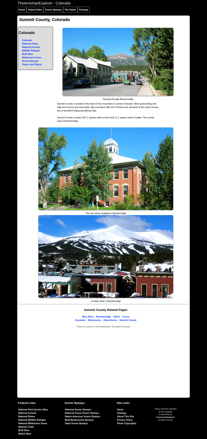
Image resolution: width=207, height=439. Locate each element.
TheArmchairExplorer (165, 417)
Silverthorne (110, 320)
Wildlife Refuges (31, 50)
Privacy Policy (125, 420)
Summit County (127, 320)
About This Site (125, 416)
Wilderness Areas (31, 57)
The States (70, 9)
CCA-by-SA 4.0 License (121, 327)
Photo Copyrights (126, 423)
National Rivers (26, 416)
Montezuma (94, 320)
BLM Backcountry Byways (79, 420)
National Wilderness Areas (32, 423)
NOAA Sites (24, 434)
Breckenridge (103, 316)
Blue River (88, 316)
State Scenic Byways (76, 423)
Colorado (27, 40)
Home (22, 9)
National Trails (26, 427)
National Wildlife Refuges (32, 420)
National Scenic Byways (78, 409)
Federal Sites (35, 9)
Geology (83, 9)
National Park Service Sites (33, 409)
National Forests (31, 47)
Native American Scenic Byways (82, 416)
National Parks (30, 43)
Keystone (80, 320)
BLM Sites (27, 54)
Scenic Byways (53, 9)
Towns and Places (32, 64)
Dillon (117, 316)
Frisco (125, 316)
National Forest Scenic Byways (82, 413)
